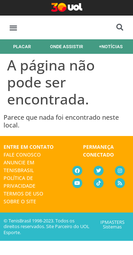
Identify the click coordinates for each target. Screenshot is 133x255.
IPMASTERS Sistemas (112, 224)
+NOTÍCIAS (111, 46)
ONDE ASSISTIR (66, 46)
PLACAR (22, 46)
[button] (13, 27)
